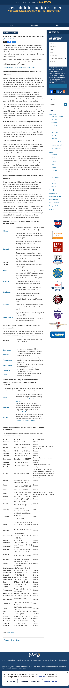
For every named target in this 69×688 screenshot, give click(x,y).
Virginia (53, 182)
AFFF (53, 128)
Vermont (6, 417)
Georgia (53, 160)
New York (54, 169)
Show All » (52, 207)
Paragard (54, 135)
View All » (54, 185)
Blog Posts (61, 659)
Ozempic (53, 122)
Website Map (53, 659)
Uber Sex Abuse (56, 147)
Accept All (11, 681)
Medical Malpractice (55, 194)
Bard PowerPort (55, 141)
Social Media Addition (57, 144)
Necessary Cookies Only (30, 681)
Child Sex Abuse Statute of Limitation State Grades (19, 67)
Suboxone (54, 138)
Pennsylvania (55, 175)
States (51, 152)
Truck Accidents (53, 200)
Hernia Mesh (55, 125)
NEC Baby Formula (56, 116)
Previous (6, 640)
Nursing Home (53, 197)
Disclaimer (18, 659)
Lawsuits (34, 25)
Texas (53, 178)
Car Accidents (53, 191)
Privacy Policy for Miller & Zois (31, 659)
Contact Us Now (57, 86)
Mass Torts (52, 114)
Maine (5, 398)
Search (65, 104)
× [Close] (67, 673)
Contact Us (45, 659)
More (57, 25)
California (54, 153)
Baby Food (54, 131)
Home (11, 25)
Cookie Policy (40, 677)
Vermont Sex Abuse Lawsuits (25, 420)
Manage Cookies (50, 681)
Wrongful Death (53, 204)
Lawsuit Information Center (34, 9)
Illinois (53, 163)
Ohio (52, 172)
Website (11, 659)
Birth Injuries (53, 188)
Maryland (6, 407)
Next (18, 640)
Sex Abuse (11, 632)
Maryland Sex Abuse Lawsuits (25, 412)
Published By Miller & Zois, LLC (34, 18)
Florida (53, 157)
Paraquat (54, 119)
